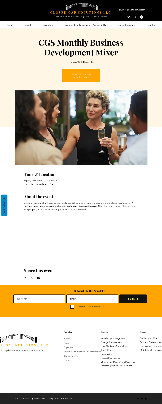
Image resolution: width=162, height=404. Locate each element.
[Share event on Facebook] (25, 278)
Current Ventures (72, 356)
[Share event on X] (32, 278)
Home (67, 338)
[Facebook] (138, 398)
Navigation (68, 332)
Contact (68, 360)
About (67, 343)
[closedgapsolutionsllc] (135, 17)
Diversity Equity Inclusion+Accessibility (82, 351)
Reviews (4, 205)
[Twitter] (142, 398)
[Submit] (133, 298)
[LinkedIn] (146, 398)
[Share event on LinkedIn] (38, 278)
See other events (81, 77)
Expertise (68, 347)
